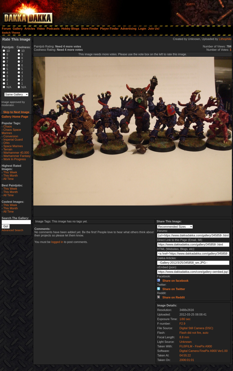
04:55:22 (185, 355)
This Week (10, 172)
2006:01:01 (186, 360)
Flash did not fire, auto (193, 332)
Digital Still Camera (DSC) (196, 328)
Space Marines (13, 146)
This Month (10, 175)
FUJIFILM (185, 346)
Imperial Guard (13, 139)
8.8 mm (184, 337)
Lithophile (225, 39)
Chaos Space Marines (11, 131)
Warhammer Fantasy (17, 155)
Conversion (10, 136)
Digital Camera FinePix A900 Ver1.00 (203, 350)
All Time (8, 178)
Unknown (185, 341)
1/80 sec (184, 319)
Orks (6, 142)
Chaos (7, 126)
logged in (57, 242)
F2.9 (182, 323)
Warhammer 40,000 (16, 152)
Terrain (7, 149)
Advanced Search (12, 230)
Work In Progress (14, 159)
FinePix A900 (203, 346)
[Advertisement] (184, 11)
